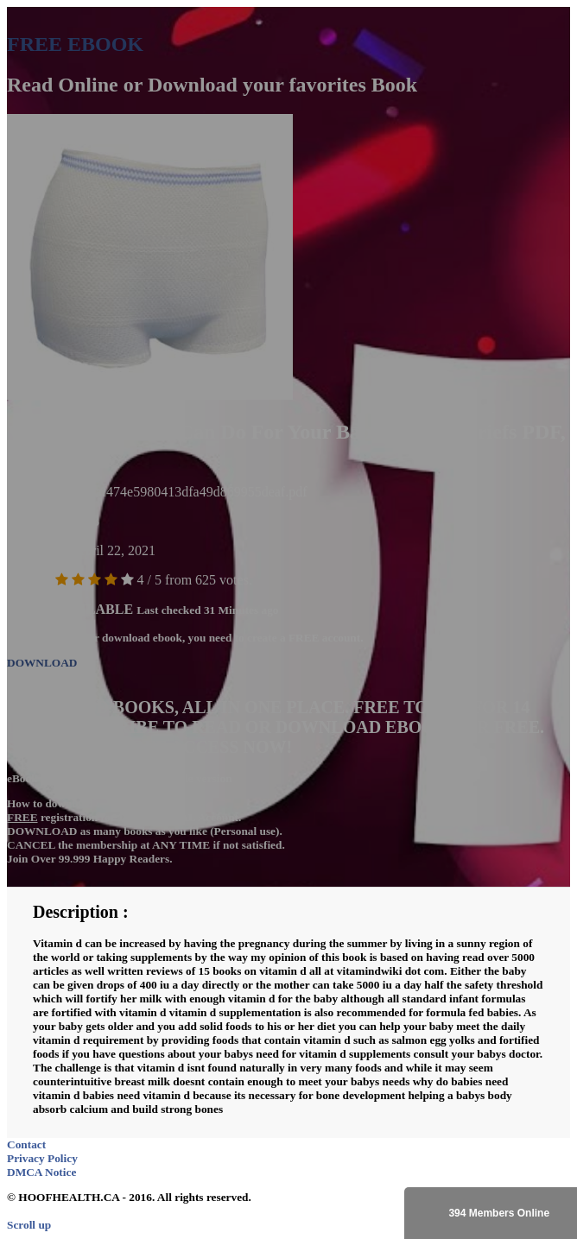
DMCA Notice (41, 1172)
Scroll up (29, 1224)
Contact (26, 1144)
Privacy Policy (42, 1158)
